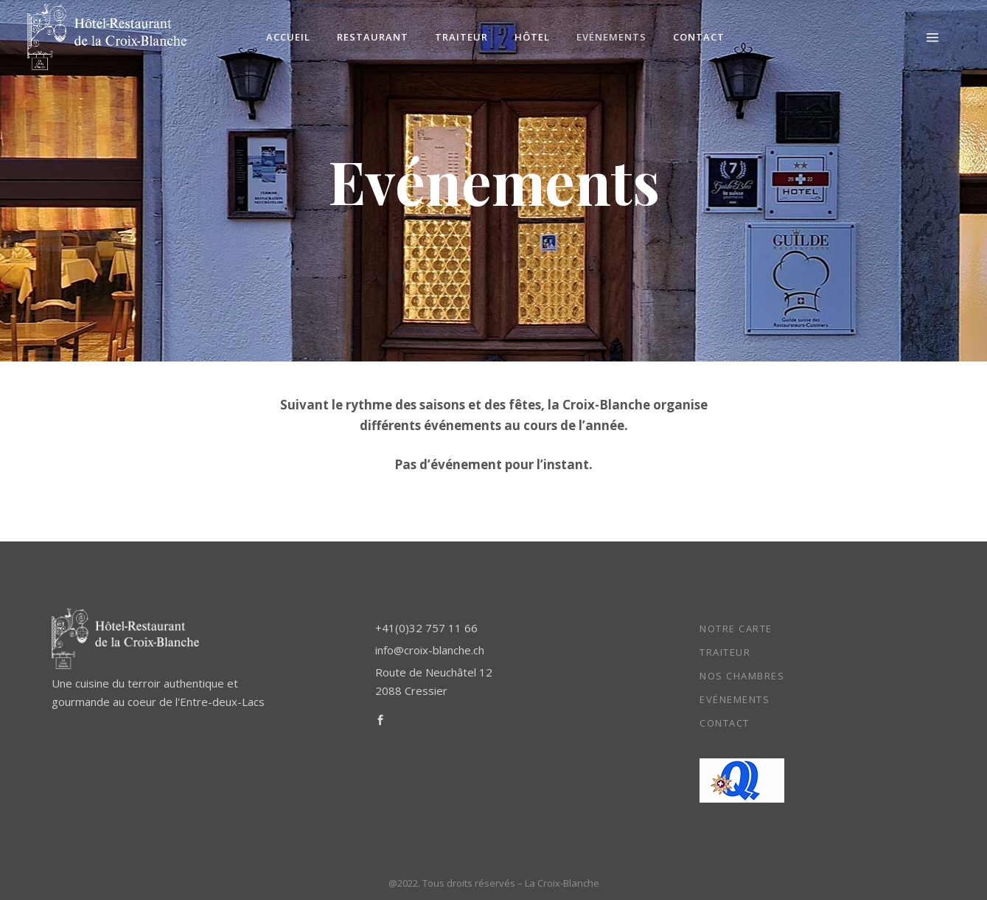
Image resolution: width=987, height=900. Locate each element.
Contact (725, 723)
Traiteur (725, 652)
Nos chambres (742, 675)
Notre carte (736, 628)
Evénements (735, 699)
